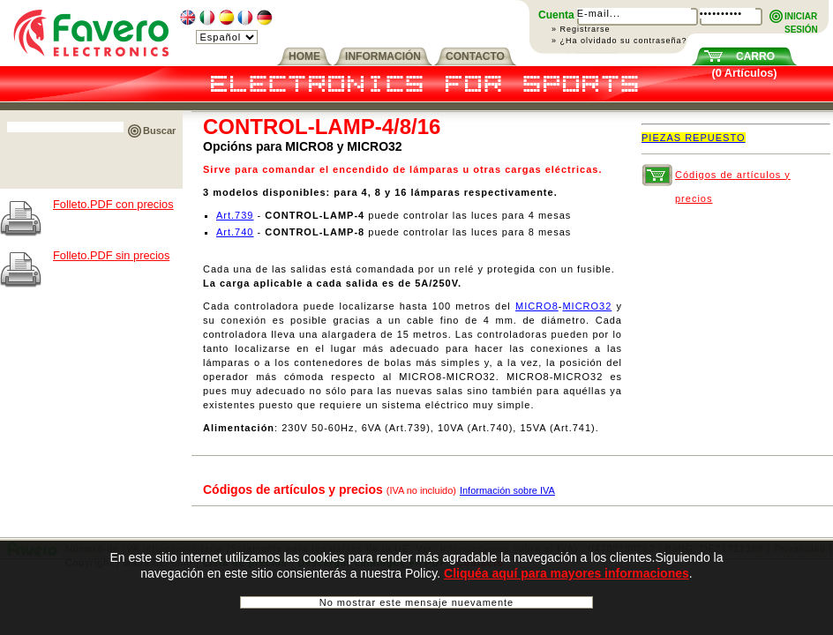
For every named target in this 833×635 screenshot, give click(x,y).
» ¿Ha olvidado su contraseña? (619, 40)
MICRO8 (537, 306)
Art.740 (234, 232)
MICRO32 (587, 306)
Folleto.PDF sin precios (111, 255)
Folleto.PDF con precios (113, 204)
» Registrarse (581, 29)
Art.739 (234, 215)
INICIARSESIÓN (801, 17)
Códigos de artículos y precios (733, 178)
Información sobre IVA (507, 490)
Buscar (159, 130)
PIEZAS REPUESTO (694, 137)
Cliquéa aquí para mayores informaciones (566, 579)
